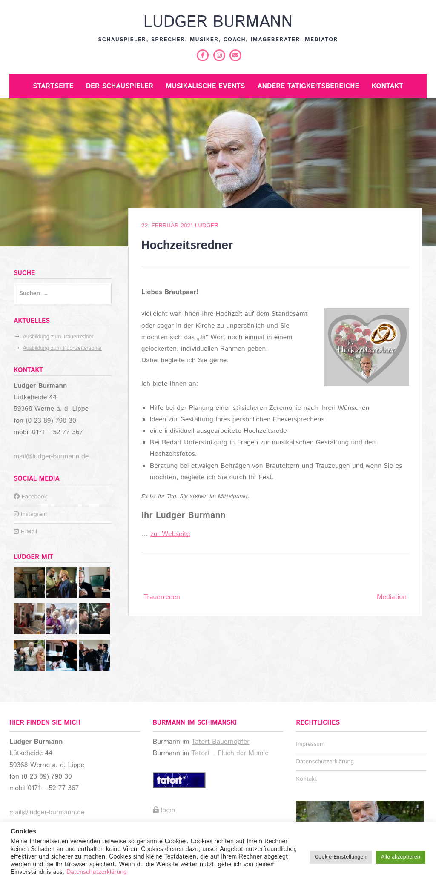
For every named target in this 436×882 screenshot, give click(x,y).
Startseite (53, 86)
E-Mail (25, 531)
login (164, 810)
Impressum (310, 744)
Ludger (206, 225)
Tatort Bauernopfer (221, 742)
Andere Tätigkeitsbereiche (308, 86)
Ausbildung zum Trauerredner (58, 337)
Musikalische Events (205, 86)
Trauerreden (162, 597)
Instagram (30, 514)
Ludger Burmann (218, 22)
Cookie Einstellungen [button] (340, 857)
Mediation (392, 597)
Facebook (30, 497)
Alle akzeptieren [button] (400, 857)
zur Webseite (170, 534)
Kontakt (387, 86)
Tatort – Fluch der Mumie (230, 753)
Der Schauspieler (119, 86)
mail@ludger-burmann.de (51, 456)
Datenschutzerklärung (325, 761)
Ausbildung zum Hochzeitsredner (62, 348)
